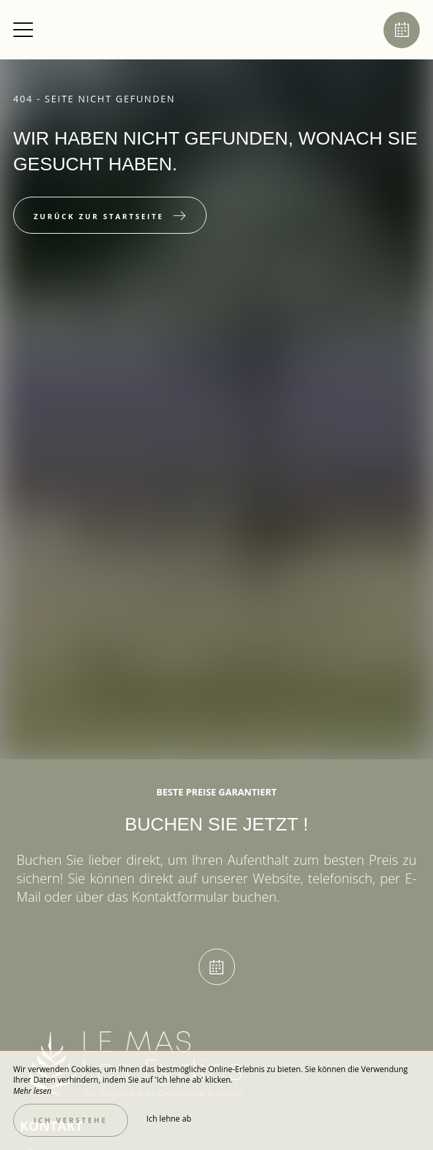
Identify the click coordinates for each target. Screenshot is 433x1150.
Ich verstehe (71, 1120)
